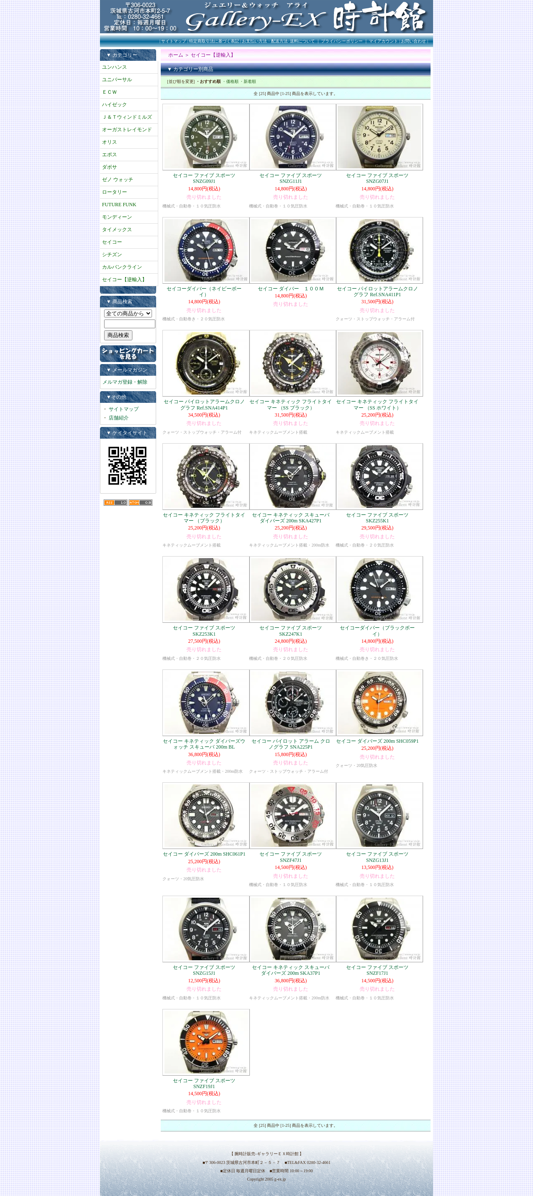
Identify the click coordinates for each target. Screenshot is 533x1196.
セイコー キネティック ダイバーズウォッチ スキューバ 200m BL (204, 744)
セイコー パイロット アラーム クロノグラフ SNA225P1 (291, 744)
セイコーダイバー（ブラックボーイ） (377, 631)
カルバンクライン (122, 267)
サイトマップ (173, 41)
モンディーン (117, 217)
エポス (109, 154)
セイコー (112, 242)
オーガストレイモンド (127, 129)
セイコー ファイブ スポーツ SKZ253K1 (204, 631)
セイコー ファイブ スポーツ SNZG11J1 (290, 178)
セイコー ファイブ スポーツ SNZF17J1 (377, 970)
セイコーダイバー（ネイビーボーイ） (204, 291)
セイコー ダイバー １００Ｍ (291, 289)
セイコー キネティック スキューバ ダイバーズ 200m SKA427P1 (293, 518)
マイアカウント (383, 41)
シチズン (112, 254)
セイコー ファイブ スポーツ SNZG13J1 (377, 857)
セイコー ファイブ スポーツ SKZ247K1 (290, 631)
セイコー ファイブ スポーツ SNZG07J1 (377, 178)
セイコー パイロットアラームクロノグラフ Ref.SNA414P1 (204, 404)
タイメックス (117, 229)
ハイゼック (114, 104)
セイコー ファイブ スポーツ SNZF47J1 (290, 857)
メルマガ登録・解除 (124, 382)
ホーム (175, 55)
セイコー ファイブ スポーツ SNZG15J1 (204, 970)
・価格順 (230, 81)
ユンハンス (114, 67)
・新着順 (247, 81)
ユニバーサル (117, 79)
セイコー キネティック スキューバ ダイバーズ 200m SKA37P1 (293, 970)
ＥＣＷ (109, 92)
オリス (109, 142)
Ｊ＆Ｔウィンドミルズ (127, 117)
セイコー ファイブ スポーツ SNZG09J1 (204, 178)
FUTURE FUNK (119, 204)
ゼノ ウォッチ (117, 179)
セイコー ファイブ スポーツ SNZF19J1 (204, 1083)
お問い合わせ (413, 41)
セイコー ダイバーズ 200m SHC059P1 (377, 741)
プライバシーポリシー (342, 41)
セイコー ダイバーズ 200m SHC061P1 (204, 854)
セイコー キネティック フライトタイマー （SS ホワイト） (377, 404)
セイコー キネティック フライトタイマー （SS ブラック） (290, 404)
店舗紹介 (119, 418)
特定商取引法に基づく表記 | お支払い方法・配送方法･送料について (252, 41)
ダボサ (109, 167)
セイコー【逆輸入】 (124, 279)
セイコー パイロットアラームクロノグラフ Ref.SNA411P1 (377, 291)
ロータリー (114, 192)
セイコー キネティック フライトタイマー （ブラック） (204, 518)
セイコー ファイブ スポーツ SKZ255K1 (377, 518)
